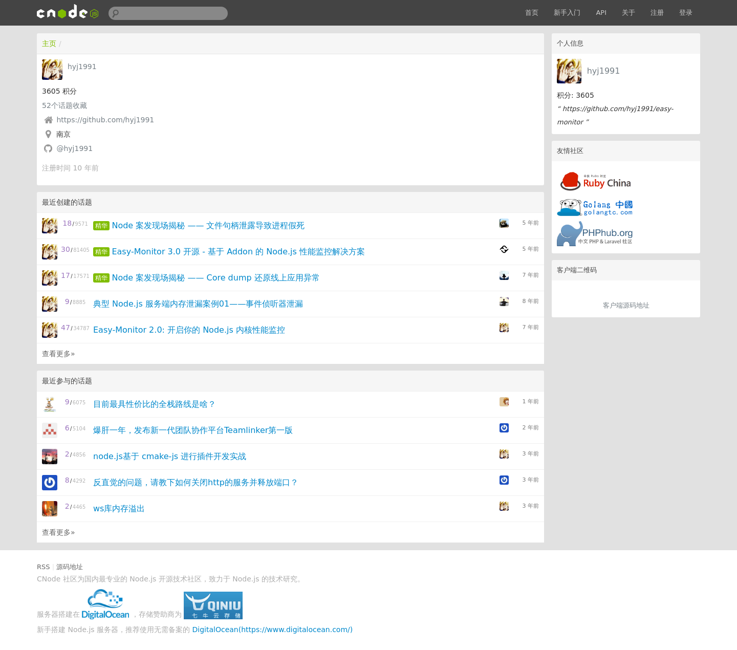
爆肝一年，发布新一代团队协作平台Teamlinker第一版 (193, 430)
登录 (685, 12)
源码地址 (69, 567)
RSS (43, 567)
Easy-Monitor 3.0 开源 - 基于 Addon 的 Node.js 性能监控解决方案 (238, 251)
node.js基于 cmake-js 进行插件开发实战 (169, 456)
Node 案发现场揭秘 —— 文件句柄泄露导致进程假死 (208, 225)
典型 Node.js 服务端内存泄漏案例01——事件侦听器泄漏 (198, 304)
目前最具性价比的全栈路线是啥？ (154, 404)
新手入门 (567, 12)
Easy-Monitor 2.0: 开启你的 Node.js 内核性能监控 (189, 330)
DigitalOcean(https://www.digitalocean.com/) (272, 629)
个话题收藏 (64, 105)
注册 (657, 12)
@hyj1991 (74, 148)
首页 (531, 12)
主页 (49, 43)
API (601, 12)
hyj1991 (603, 71)
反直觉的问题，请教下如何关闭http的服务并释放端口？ (195, 482)
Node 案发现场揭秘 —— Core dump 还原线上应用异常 (215, 278)
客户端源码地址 (626, 305)
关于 (628, 12)
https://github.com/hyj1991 (105, 120)
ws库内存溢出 (119, 508)
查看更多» (58, 354)
